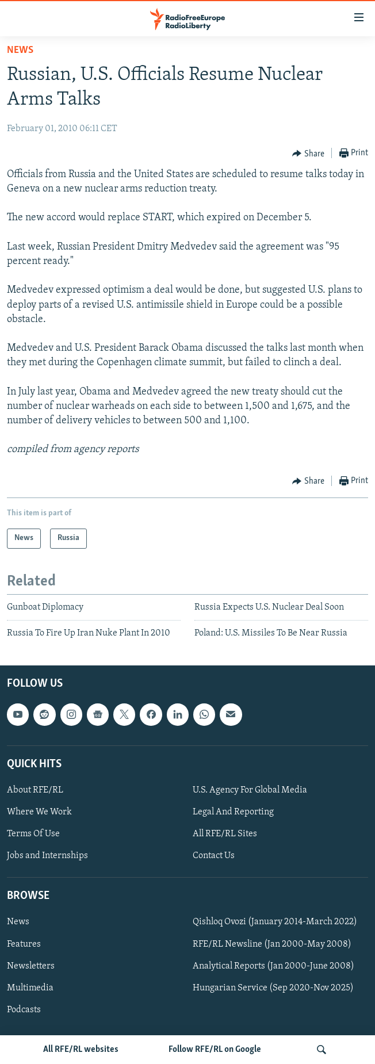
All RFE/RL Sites (225, 834)
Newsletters (31, 966)
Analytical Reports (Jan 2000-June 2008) (273, 966)
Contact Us (214, 855)
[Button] (308, 153)
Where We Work (39, 812)
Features (24, 944)
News (20, 50)
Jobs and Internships (47, 855)
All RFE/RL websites (80, 1049)
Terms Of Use (33, 834)
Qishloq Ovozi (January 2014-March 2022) (275, 922)
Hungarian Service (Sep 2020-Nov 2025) (273, 988)
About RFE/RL (35, 790)
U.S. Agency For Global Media (250, 790)
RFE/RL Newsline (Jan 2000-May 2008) (272, 944)
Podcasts (24, 1010)
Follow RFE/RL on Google (215, 1049)
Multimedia (30, 988)
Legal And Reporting (233, 812)
